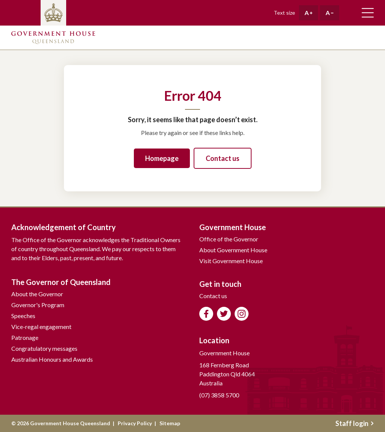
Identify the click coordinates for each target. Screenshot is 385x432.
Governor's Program (37, 304)
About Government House (233, 249)
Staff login (354, 423)
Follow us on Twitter (224, 314)
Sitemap (169, 423)
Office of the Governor (228, 239)
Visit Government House (231, 260)
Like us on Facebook (206, 314)
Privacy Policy (135, 423)
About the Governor (37, 293)
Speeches (23, 315)
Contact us (222, 158)
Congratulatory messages (44, 348)
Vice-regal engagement (41, 326)
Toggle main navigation (368, 13)
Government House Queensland (53, 37)
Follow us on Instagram (242, 314)
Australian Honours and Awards (52, 359)
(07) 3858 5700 (219, 395)
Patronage (24, 337)
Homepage (162, 158)
